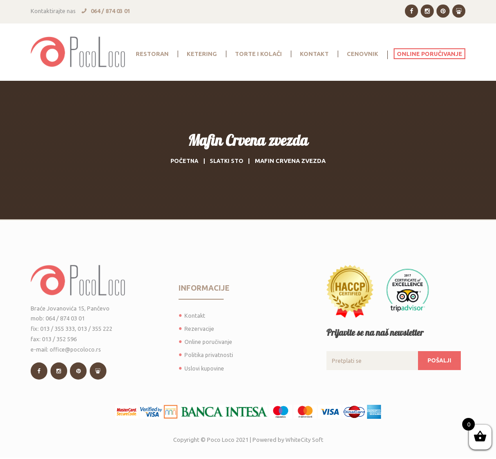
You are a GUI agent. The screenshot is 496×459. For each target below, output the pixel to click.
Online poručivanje (208, 341)
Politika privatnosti (209, 355)
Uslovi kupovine (205, 368)
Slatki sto (227, 161)
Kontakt (195, 315)
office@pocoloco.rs (75, 349)
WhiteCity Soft (304, 440)
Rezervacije (199, 328)
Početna (184, 161)
